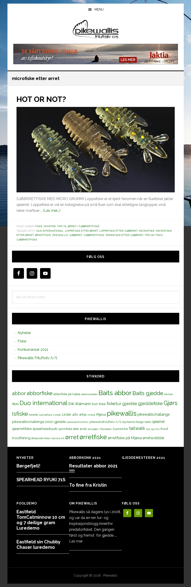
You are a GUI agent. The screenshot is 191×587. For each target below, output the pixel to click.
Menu (99, 9)
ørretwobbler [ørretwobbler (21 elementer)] (153, 438)
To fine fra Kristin (88, 485)
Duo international (50, 230)
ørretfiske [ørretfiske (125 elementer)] (93, 436)
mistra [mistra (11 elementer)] (91, 414)
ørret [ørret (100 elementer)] (72, 437)
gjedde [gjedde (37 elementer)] (129, 403)
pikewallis (60, 234)
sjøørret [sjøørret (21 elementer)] (158, 421)
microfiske (147, 230)
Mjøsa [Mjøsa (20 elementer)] (101, 414)
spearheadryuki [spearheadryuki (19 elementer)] (45, 429)
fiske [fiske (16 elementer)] (102, 403)
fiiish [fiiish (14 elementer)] (95, 403)
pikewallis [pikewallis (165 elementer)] (122, 413)
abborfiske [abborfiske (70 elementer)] (39, 393)
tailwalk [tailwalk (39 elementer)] (137, 428)
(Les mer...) (51, 210)
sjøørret (75, 234)
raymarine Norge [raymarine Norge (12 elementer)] (133, 421)
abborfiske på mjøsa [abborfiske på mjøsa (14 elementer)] (66, 394)
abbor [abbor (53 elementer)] (19, 393)
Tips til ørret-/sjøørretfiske (78, 226)
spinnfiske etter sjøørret (124, 234)
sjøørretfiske (94, 234)
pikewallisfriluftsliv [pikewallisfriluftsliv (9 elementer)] (78, 421)
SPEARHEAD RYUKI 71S (41, 479)
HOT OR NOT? (44, 99)
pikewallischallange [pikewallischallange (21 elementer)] (153, 414)
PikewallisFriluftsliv (95, 30)
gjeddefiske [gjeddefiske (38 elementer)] (150, 403)
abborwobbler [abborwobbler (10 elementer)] (89, 394)
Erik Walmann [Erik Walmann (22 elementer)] (79, 403)
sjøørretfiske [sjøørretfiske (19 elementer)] (22, 429)
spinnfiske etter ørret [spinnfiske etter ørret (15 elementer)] (72, 428)
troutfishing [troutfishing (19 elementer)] (21, 438)
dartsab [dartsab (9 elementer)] (168, 394)
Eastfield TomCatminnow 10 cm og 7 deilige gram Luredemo (41, 520)
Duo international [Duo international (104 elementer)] (43, 402)
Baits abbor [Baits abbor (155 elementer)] (115, 393)
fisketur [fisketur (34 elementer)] (114, 403)
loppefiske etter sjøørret (118, 230)
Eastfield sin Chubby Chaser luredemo (38, 544)
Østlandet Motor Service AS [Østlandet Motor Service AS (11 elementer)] (47, 438)
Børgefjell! (28, 466)
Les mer (76, 541)
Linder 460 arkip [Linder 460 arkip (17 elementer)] (74, 414)
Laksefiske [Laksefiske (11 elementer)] (45, 414)
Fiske (38, 226)
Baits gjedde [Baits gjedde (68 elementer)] (147, 393)
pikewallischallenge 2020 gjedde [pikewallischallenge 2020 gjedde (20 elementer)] (39, 421)
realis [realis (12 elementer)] (147, 421)
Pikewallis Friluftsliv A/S (37, 358)
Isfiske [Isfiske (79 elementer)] (20, 413)
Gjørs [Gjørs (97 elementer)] (170, 402)
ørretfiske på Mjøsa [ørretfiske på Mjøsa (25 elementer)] (125, 437)
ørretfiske (43, 234)
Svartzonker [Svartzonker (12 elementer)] (120, 428)
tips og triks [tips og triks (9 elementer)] (153, 428)
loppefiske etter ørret (81, 230)
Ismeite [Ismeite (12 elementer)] (33, 414)
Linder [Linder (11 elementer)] (57, 414)
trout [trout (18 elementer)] (164, 428)
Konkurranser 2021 (33, 349)
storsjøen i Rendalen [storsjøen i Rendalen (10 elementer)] (99, 428)
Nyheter (50, 226)
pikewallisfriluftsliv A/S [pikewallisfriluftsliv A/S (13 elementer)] (105, 421)
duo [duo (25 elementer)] (15, 403)
